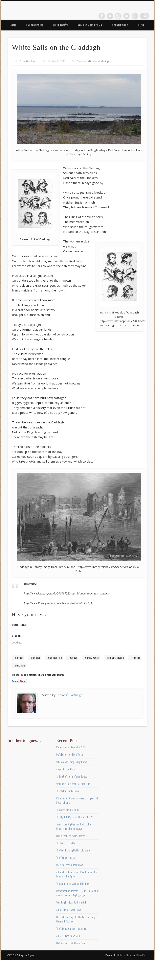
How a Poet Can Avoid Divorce (70, 836)
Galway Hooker (92, 657)
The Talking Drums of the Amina (71, 929)
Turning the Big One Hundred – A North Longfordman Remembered (75, 826)
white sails (20, 665)
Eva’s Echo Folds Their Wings (69, 754)
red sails (136, 657)
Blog (141, 25)
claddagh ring (55, 657)
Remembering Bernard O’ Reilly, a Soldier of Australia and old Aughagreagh (77, 893)
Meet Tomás (60, 25)
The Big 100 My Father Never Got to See (75, 817)
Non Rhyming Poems (90, 25)
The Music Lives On (65, 843)
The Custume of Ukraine (68, 810)
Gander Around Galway (87, 61)
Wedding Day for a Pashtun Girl (71, 902)
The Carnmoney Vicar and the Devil (73, 884)
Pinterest (121, 16)
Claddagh (35, 657)
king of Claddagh (115, 657)
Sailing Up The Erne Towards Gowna (73, 776)
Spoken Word (120, 25)
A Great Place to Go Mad (68, 936)
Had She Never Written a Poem (71, 943)
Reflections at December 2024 (71, 747)
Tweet (15, 681)
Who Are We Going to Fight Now (71, 762)
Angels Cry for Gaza (65, 769)
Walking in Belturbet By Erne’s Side (73, 784)
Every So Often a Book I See (69, 865)
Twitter (112, 16)
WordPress (142, 955)
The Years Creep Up (65, 858)
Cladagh (19, 657)
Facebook (104, 16)
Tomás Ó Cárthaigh (28, 61)
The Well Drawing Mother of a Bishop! (74, 850)
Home (13, 25)
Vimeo (129, 16)
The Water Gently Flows (67, 791)
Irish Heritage (103, 61)
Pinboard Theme (125, 955)
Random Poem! (35, 25)
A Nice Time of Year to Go (68, 910)
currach (73, 657)
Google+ (137, 16)
